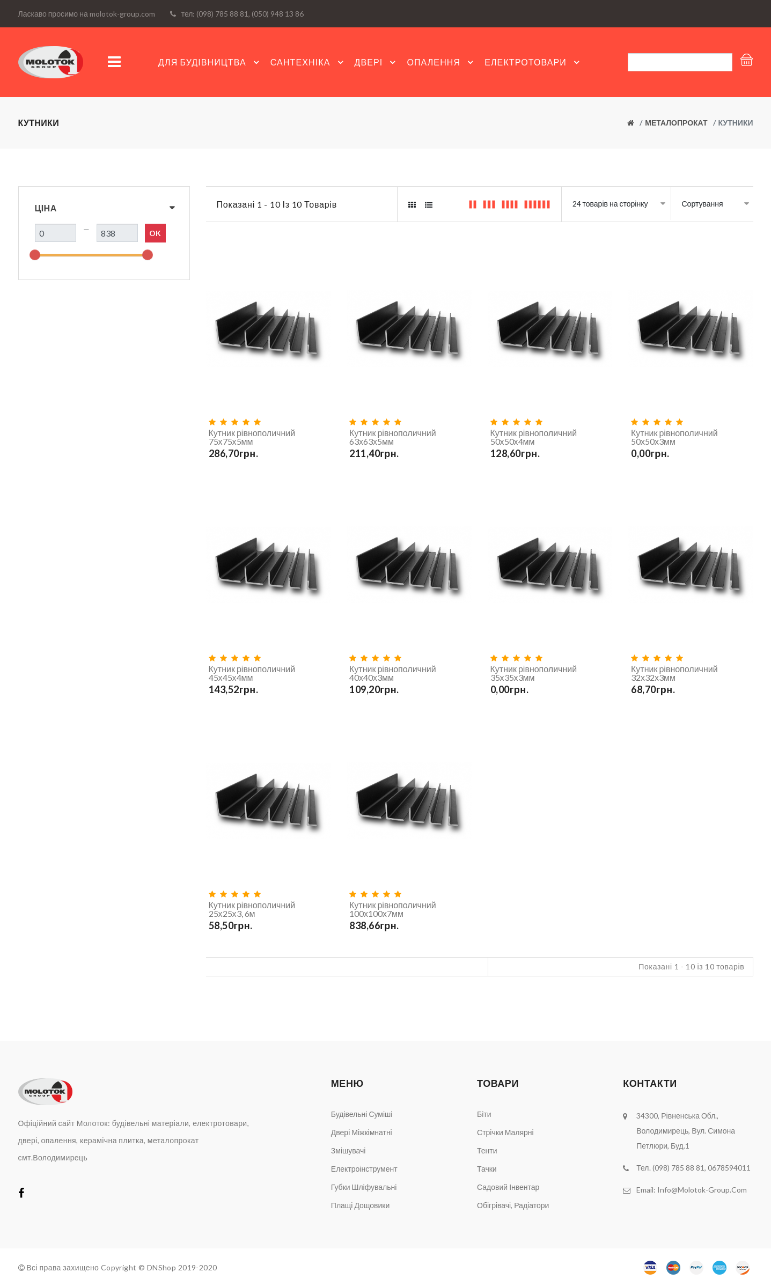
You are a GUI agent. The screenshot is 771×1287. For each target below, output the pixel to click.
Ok (155, 233)
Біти (484, 1114)
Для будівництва (210, 62)
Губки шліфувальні (364, 1187)
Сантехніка (308, 62)
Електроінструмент (364, 1168)
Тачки (487, 1168)
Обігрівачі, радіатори (513, 1205)
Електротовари (533, 62)
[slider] (35, 254)
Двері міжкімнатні (361, 1132)
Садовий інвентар (508, 1187)
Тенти (487, 1150)
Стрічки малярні (505, 1132)
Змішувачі (348, 1150)
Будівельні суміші (362, 1114)
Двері (377, 62)
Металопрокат (676, 122)
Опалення (441, 62)
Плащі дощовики (360, 1205)
